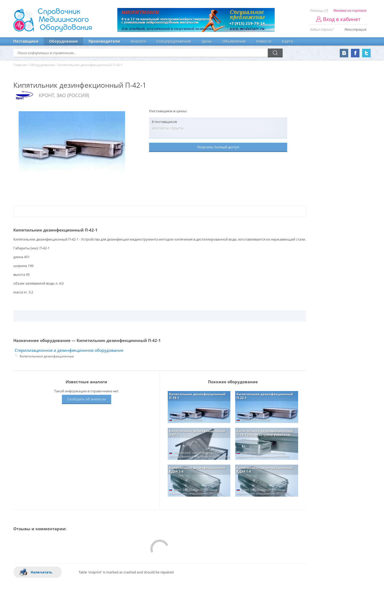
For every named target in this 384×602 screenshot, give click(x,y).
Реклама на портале (349, 10)
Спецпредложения (174, 41)
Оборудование (63, 41)
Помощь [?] (319, 10)
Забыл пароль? (322, 29)
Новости (263, 41)
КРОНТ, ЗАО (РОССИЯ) (64, 95)
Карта (287, 41)
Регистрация (355, 29)
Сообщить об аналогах (86, 399)
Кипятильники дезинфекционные (47, 356)
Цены (207, 41)
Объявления (234, 41)
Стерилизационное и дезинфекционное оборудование (69, 350)
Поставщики (25, 41)
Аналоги (138, 41)
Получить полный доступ (218, 147)
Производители (104, 41)
